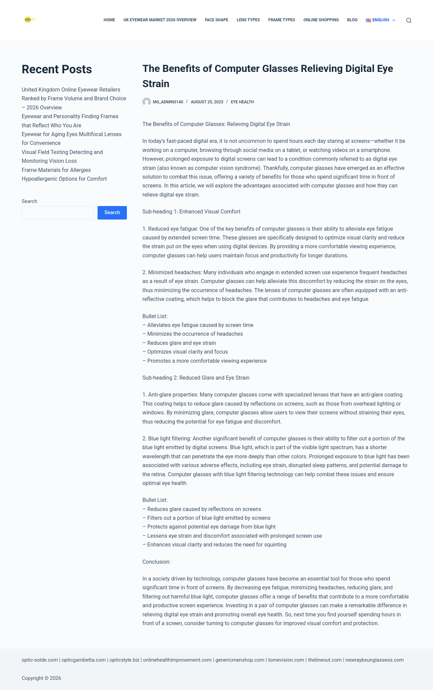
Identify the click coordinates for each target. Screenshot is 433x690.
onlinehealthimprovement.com (177, 660)
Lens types (248, 20)
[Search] (408, 20)
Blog (352, 20)
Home (109, 20)
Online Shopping (321, 20)
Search (29, 201)
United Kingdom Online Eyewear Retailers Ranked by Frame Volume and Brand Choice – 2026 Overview (74, 98)
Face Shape (216, 20)
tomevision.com (286, 660)
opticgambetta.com (84, 660)
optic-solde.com (40, 660)
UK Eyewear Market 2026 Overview (160, 20)
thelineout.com (325, 660)
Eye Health (242, 102)
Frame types (281, 20)
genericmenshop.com (239, 660)
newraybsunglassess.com (375, 660)
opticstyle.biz (124, 660)
